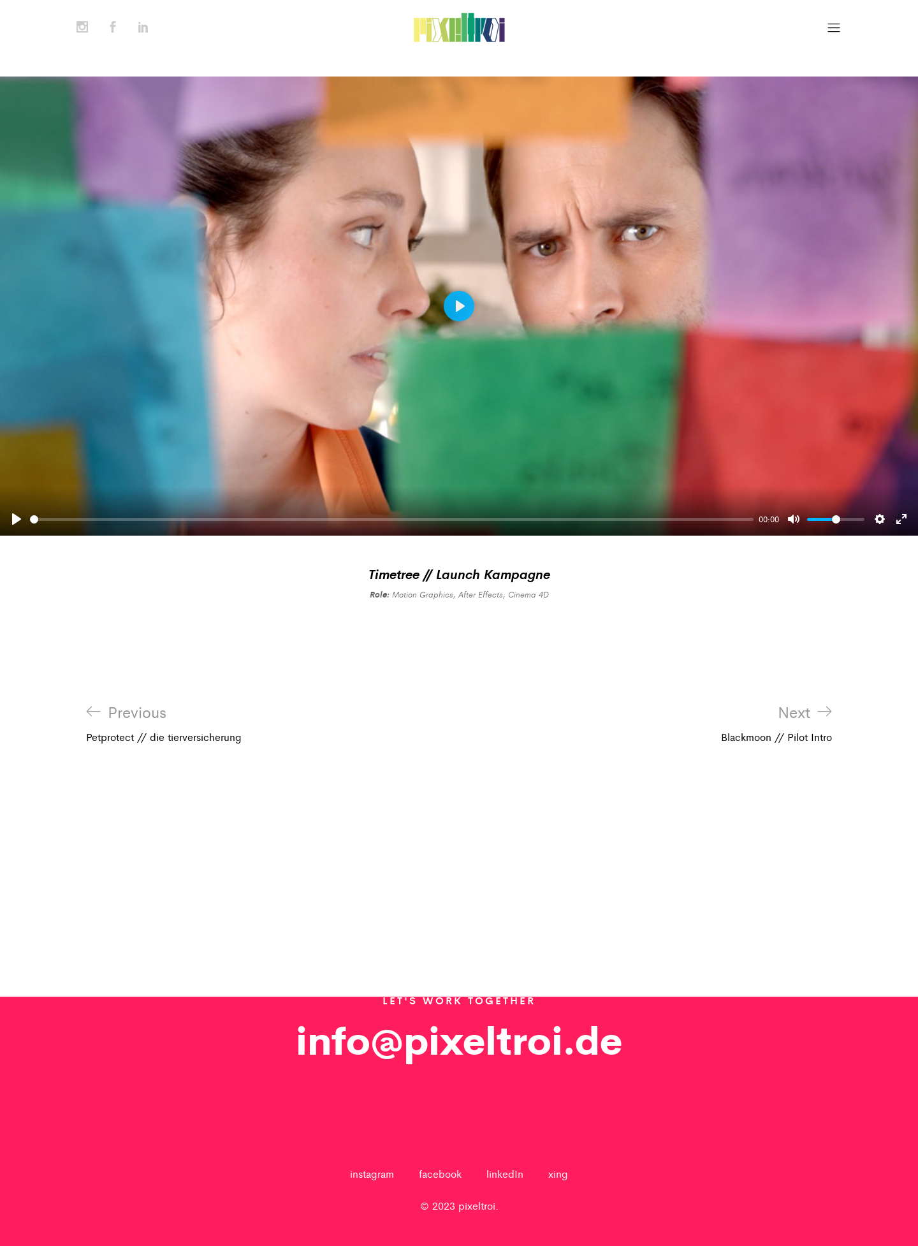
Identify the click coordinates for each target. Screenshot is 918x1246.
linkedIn (504, 1173)
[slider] (392, 519)
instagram (372, 1173)
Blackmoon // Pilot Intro (776, 723)
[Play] (16, 519)
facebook (440, 1173)
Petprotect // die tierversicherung (164, 723)
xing (558, 1173)
